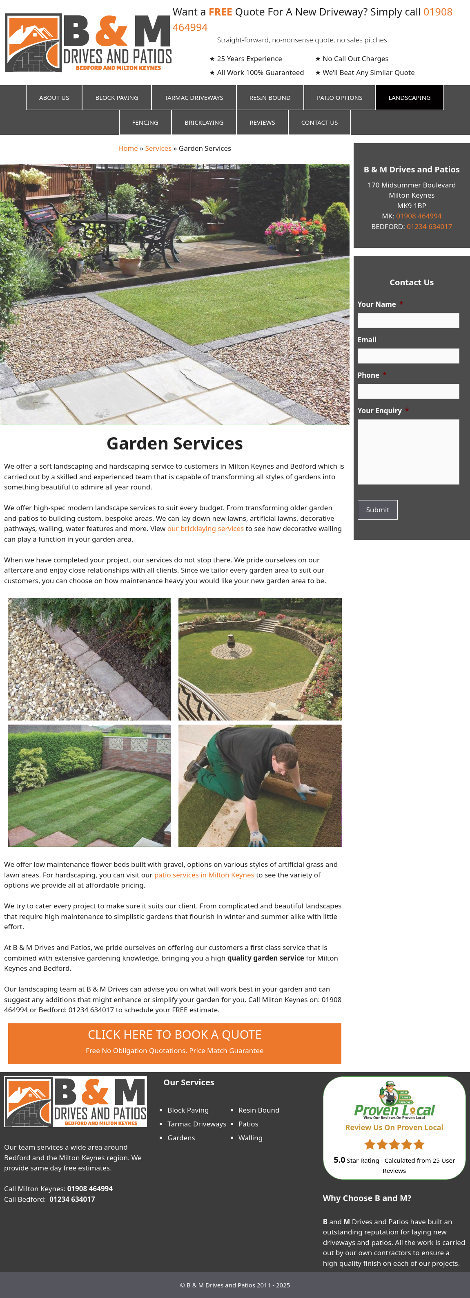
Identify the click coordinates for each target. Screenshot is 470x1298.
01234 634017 (428, 226)
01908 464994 (418, 215)
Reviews (262, 122)
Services (158, 148)
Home (128, 148)
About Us (54, 97)
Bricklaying (204, 122)
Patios (248, 1123)
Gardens (181, 1137)
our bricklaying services (205, 528)
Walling (250, 1137)
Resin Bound (270, 97)
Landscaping (409, 97)
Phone (372, 375)
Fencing (145, 122)
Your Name (380, 304)
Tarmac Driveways (194, 97)
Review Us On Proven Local (394, 1127)
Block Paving (116, 97)
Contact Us (319, 122)
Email (367, 339)
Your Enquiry (383, 410)
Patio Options (339, 97)
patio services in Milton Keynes (204, 874)
